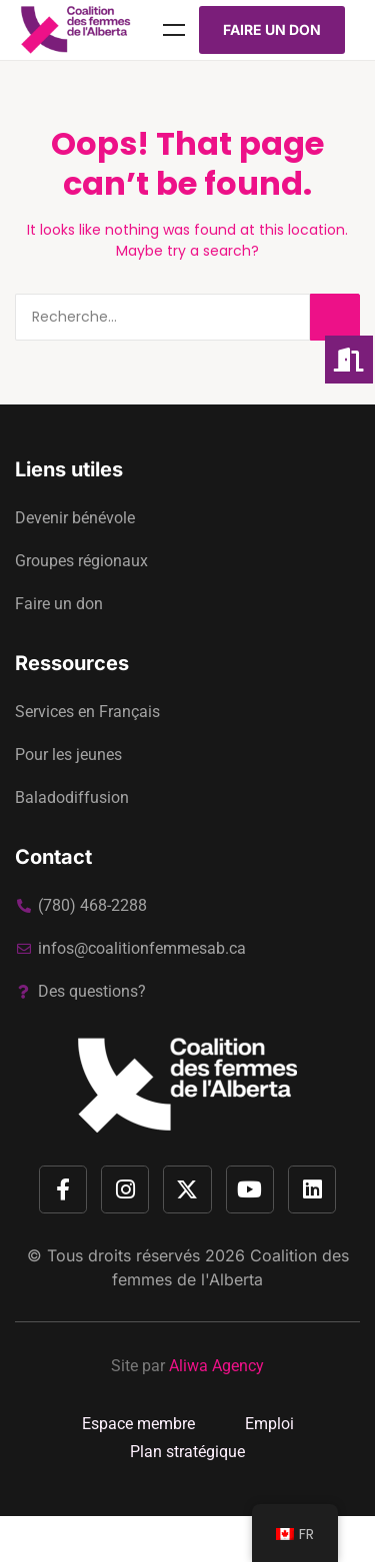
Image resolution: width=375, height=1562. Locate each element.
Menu (174, 30)
